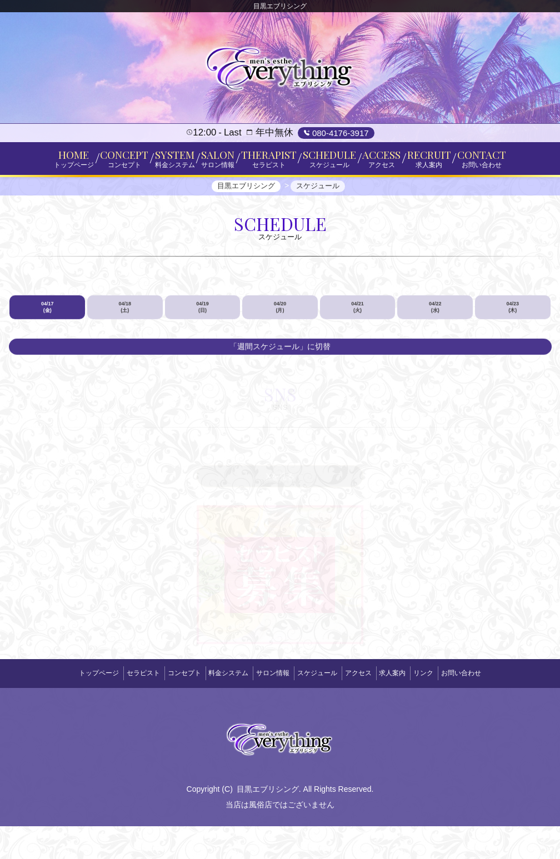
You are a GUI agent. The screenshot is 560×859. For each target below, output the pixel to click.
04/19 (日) (202, 351)
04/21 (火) (357, 351)
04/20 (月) (280, 351)
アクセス (369, 710)
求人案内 (411, 710)
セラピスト (116, 710)
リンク (450, 710)
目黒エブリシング (268, 821)
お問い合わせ (495, 710)
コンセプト (165, 710)
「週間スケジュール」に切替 (280, 390)
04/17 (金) (47, 351)
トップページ (65, 710)
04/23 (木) (512, 351)
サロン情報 (269, 710)
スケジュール (321, 710)
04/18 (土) (125, 351)
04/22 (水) (435, 351)
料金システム (217, 710)
